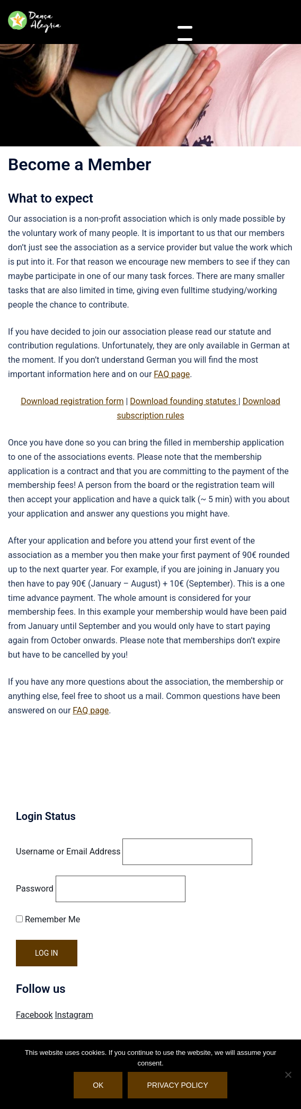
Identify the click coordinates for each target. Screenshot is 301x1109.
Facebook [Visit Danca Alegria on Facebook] (34, 1015)
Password (35, 889)
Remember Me (48, 919)
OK (98, 1085)
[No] (287, 1074)
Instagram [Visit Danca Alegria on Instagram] (74, 1015)
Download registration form (72, 401)
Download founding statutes (184, 401)
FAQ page (172, 374)
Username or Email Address (68, 851)
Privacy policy (177, 1085)
